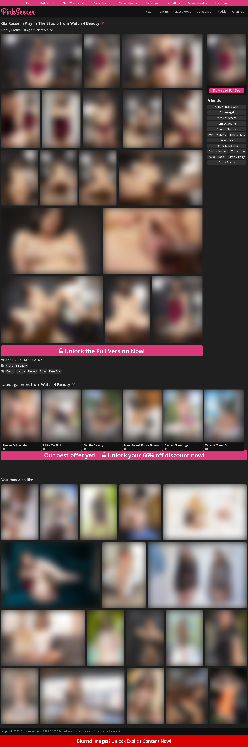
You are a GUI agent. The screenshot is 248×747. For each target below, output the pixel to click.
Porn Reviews (217, 134)
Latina (21, 371)
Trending (163, 11)
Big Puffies (173, 3)
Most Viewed (182, 11)
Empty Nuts (222, 3)
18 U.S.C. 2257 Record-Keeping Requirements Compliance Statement (81, 731)
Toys (43, 371)
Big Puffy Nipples (226, 145)
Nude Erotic (216, 157)
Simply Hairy (237, 157)
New (148, 11)
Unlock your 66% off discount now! (124, 455)
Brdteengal (47, 3)
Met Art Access (128, 3)
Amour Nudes (102, 3)
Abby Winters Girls (74, 3)
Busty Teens (226, 162)
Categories (204, 11)
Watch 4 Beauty (87, 23)
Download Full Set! (226, 90)
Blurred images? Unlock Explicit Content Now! (124, 742)
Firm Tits (55, 371)
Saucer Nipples (197, 3)
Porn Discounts (227, 123)
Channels (238, 11)
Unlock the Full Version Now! (101, 351)
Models (221, 11)
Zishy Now (151, 3)
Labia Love (25, 3)
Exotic (10, 371)
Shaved (32, 371)
